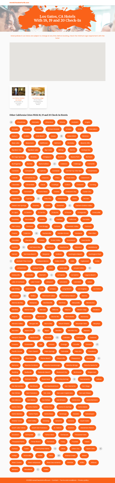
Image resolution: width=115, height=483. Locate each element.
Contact (55, 480)
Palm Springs (50, 351)
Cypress (29, 198)
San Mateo (31, 400)
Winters (15, 469)
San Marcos (16, 400)
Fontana (29, 226)
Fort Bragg (43, 226)
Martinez (62, 303)
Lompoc (53, 289)
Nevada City (72, 330)
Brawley (34, 157)
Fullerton (27, 233)
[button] (40, 73)
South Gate (84, 421)
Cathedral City (29, 178)
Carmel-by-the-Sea (73, 171)
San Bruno (34, 386)
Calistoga (77, 164)
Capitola (42, 171)
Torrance (50, 442)
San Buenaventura (51, 386)
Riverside (15, 379)
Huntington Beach (75, 254)
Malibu (33, 296)
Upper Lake (90, 449)
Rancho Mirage (72, 365)
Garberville (47, 233)
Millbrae (55, 310)
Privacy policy (83, 480)
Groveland (71, 240)
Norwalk (48, 337)
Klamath (42, 275)
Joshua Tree (37, 268)
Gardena (78, 233)
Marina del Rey (17, 303)
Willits (82, 462)
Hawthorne (64, 247)
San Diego (86, 386)
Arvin (80, 129)
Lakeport (49, 282)
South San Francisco (39, 428)
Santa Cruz (48, 407)
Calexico (64, 164)
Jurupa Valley (79, 268)
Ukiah (63, 449)
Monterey (84, 317)
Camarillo (91, 164)
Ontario (51, 344)
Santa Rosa (48, 414)
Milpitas (68, 310)
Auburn (14, 136)
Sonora (71, 421)
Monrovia (27, 317)
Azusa (53, 136)
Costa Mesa (42, 192)
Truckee (75, 442)
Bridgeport (47, 157)
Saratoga (62, 414)
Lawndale (77, 282)
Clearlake (15, 185)
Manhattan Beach (68, 296)
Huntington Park (95, 254)
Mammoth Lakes (48, 296)
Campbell (29, 171)
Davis (75, 198)
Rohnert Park (30, 379)
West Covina (16, 462)
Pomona (90, 358)
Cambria (15, 171)
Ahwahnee (21, 122)
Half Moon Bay (35, 247)
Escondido (29, 219)
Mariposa (33, 303)
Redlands (28, 372)
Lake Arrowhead (18, 282)
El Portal (68, 212)
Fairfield (59, 219)
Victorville (27, 455)
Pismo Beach (45, 358)
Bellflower (44, 143)
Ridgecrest (92, 372)
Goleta (41, 240)
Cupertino (16, 198)
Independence (43, 261)
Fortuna (57, 226)
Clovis (43, 185)
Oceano (15, 344)
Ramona (15, 365)
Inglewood (85, 261)
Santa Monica (17, 414)
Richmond (77, 372)
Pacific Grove (17, 351)
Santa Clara (16, 407)
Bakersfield (71, 136)
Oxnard (88, 344)
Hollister (59, 254)
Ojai (40, 344)
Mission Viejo (81, 310)
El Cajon (15, 212)
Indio (72, 261)
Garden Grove (63, 233)
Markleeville (47, 303)
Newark (87, 330)
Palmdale (64, 351)
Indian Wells (59, 261)
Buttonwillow (44, 164)
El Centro (28, 212)
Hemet (14, 254)
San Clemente (70, 386)
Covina (56, 192)
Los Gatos (97, 289)
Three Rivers (35, 442)
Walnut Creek (70, 455)
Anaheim (75, 122)
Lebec (90, 282)
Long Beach (66, 289)
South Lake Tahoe (18, 428)
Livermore (30, 289)
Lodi (41, 289)
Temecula (64, 435)
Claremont (85, 178)
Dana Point (62, 198)
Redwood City (62, 372)
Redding (15, 372)
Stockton (15, 435)
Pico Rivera (30, 358)
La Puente (61, 275)
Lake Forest (35, 282)
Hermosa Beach (30, 254)
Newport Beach (18, 337)
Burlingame (16, 164)
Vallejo (14, 455)
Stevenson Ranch (87, 428)
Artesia (68, 129)
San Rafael (46, 400)
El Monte (55, 212)
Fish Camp (16, 226)
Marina (84, 296)
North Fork (34, 337)
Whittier (70, 462)
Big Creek (48, 150)
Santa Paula (33, 414)
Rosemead (46, 379)
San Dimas (16, 393)
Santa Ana (76, 400)
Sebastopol (89, 414)
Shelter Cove (17, 421)
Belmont (57, 143)
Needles (58, 330)
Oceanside (29, 344)
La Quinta (74, 275)
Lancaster (63, 282)
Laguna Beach (90, 275)
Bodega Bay (85, 150)
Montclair (41, 317)
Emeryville (96, 212)
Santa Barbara (92, 400)
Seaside (76, 414)
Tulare (87, 442)
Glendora (28, 240)
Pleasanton (75, 358)
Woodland (28, 469)
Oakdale (66, 337)
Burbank (89, 157)
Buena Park (75, 157)
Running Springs (63, 379)
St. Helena (57, 428)
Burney (29, 164)
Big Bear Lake (33, 150)
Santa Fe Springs (65, 407)
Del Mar (86, 198)
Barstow (85, 136)
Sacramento (85, 379)
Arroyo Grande (53, 129)
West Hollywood (34, 462)
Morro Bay (48, 323)
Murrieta (15, 330)
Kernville (29, 275)
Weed (84, 455)
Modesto (96, 310)
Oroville (76, 344)
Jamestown (21, 268)
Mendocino (90, 303)
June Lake (63, 268)
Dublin (48, 205)
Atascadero (92, 129)
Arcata (27, 129)
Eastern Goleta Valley (84, 205)
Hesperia (45, 254)
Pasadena (92, 351)
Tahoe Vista (49, 435)
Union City (75, 449)
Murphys (96, 323)
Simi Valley (32, 421)
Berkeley (70, 143)
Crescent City (71, 192)
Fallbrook (72, 219)
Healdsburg (92, 247)
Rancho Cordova (31, 365)
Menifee (15, 310)
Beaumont (30, 143)
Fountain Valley (72, 226)
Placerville (61, 358)
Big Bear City (16, 150)
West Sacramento (54, 462)
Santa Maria (82, 407)
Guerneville (85, 240)
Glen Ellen (92, 233)
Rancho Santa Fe (90, 365)
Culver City (87, 192)
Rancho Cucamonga (52, 365)
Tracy (63, 442)
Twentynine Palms (42, 449)
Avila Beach (40, 136)
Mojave (14, 317)
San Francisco (31, 393)
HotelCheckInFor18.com (19, 3)
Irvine (97, 261)
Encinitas (15, 219)
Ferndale (86, 219)
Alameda (35, 122)
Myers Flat (29, 330)
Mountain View (81, 323)
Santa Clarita (32, 407)
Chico (57, 178)
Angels (87, 122)
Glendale (15, 240)
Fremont (88, 226)
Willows (93, 462)
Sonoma (58, 421)
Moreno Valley (17, 323)
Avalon (26, 136)
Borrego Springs (18, 157)
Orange (64, 344)
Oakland (93, 337)
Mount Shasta (64, 323)
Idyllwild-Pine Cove (24, 261)
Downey (36, 205)
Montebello (69, 317)
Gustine (15, 247)
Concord (80, 185)
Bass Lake (15, 143)
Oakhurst (79, 337)
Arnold (38, 129)
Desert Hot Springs (19, 205)
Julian (51, 268)
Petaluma (15, 358)
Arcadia (15, 129)
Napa (47, 330)
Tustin (26, 449)
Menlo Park (29, 310)
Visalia (40, 455)
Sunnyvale (29, 435)
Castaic (15, 178)
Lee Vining (15, 289)
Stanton (71, 428)
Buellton (61, 157)
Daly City (47, 198)
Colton (67, 185)
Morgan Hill (33, 323)
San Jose (47, 393)
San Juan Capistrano (65, 393)
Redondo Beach (44, 372)
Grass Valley (55, 240)
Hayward (78, 247)
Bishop (60, 150)
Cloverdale (30, 185)
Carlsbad (55, 171)
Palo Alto (78, 351)
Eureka (42, 219)
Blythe (72, 150)
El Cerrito (41, 212)
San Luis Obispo (85, 393)
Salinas (99, 379)
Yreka (46, 469)
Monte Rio (55, 317)
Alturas (62, 122)
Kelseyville (16, 275)
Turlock (15, 449)
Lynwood (15, 296)
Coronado (28, 192)
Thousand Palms (18, 442)
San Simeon (61, 400)
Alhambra (49, 122)
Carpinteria (92, 171)
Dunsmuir (60, 205)
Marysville (76, 303)
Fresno (14, 233)
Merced (43, 310)
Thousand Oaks (80, 435)
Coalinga (55, 185)
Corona (15, 192)
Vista (51, 455)
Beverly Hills (85, 143)
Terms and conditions (68, 480)
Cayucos (45, 178)
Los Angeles (82, 289)
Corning (93, 185)
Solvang (46, 421)
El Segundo (82, 212)
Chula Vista (70, 178)
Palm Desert (33, 351)
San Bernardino (17, 386)
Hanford (50, 247)
